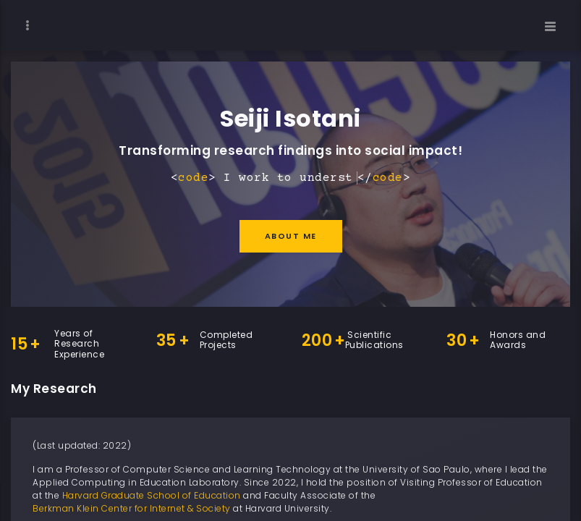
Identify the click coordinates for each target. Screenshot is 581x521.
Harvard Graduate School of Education (151, 495)
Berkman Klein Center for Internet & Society (132, 508)
